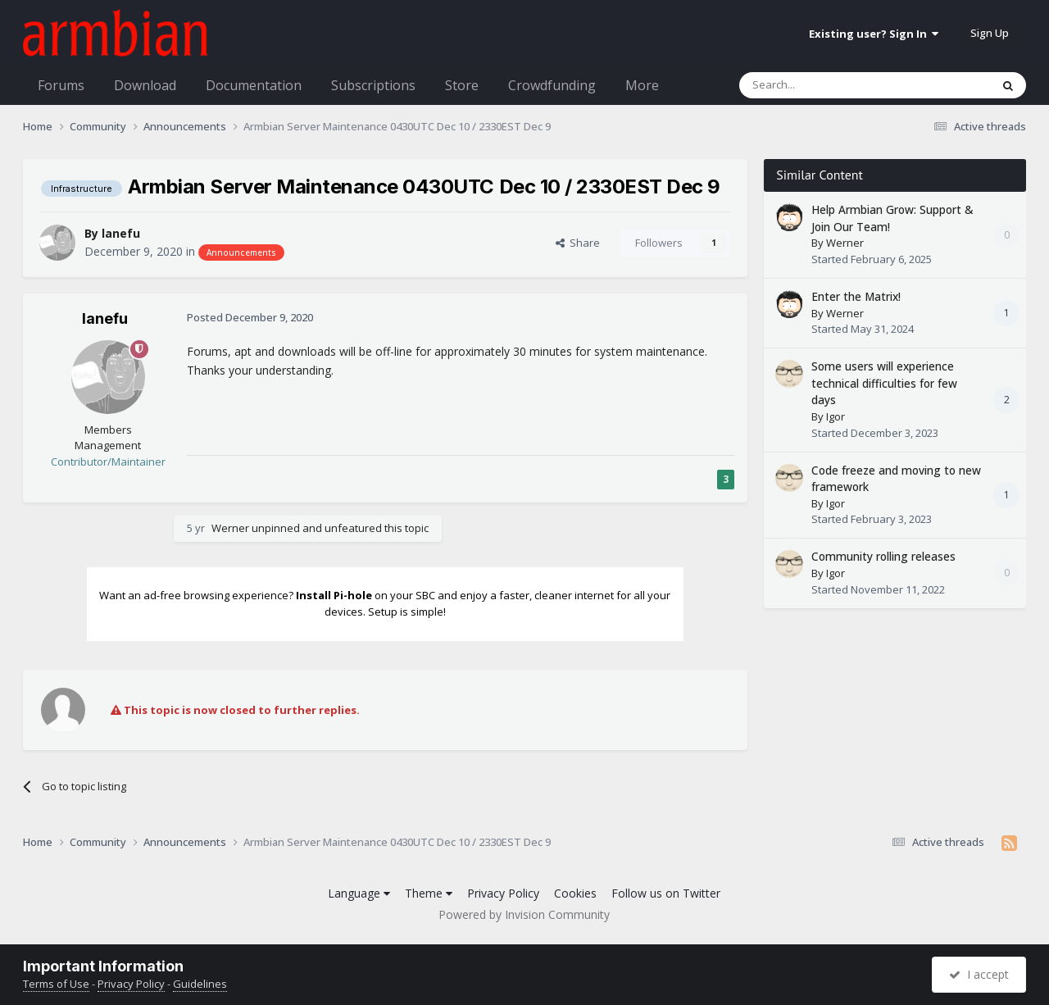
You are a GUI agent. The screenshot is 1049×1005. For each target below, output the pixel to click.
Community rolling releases (883, 556)
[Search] (824, 85)
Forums (61, 85)
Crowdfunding (552, 85)
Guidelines (200, 983)
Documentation (254, 85)
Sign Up (989, 32)
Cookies (575, 893)
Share (578, 242)
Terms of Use (56, 983)
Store (462, 85)
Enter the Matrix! (856, 296)
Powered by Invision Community (524, 914)
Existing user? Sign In (873, 33)
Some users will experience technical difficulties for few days (884, 382)
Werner (230, 528)
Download (145, 85)
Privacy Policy (503, 893)
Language (359, 893)
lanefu (121, 233)
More (642, 85)
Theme (428, 893)
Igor (835, 416)
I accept (979, 974)
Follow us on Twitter (665, 893)
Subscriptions (373, 85)
